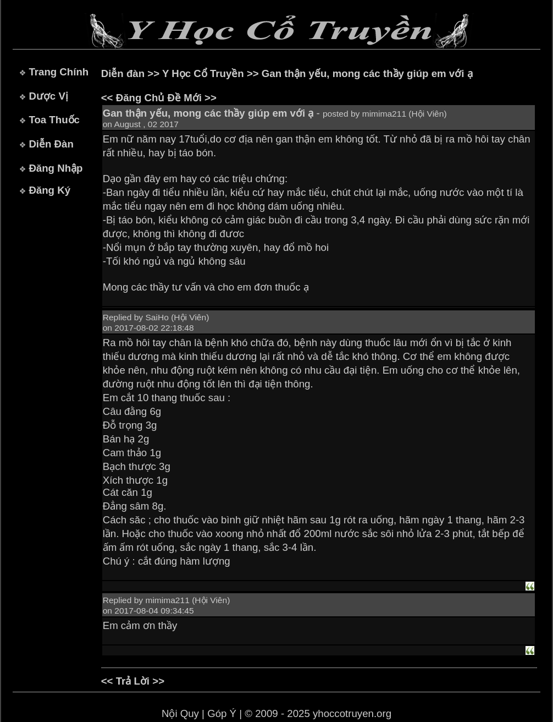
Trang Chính (59, 72)
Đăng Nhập (55, 168)
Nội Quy (180, 713)
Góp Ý (221, 713)
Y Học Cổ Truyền (203, 73)
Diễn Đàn (51, 144)
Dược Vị (48, 96)
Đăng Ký (49, 190)
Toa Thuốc (54, 119)
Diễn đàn (123, 73)
